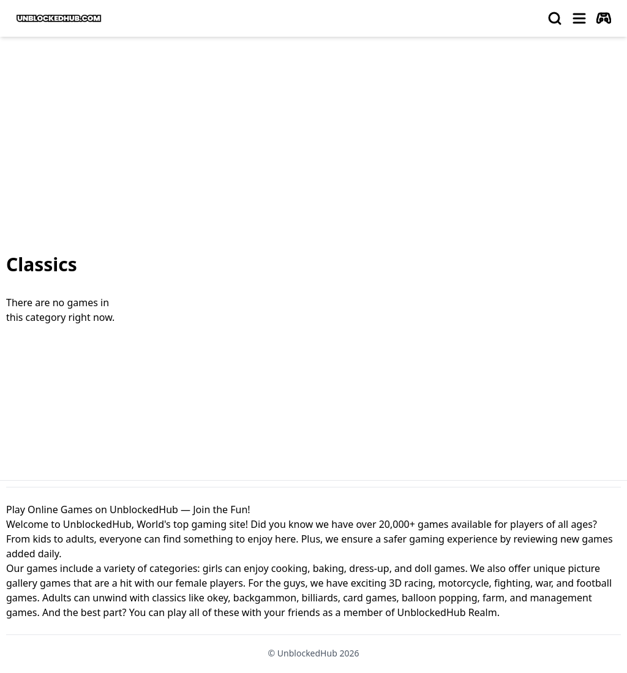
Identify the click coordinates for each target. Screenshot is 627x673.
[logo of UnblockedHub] (59, 18)
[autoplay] (603, 18)
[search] (554, 18)
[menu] (579, 18)
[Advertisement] (313, 138)
